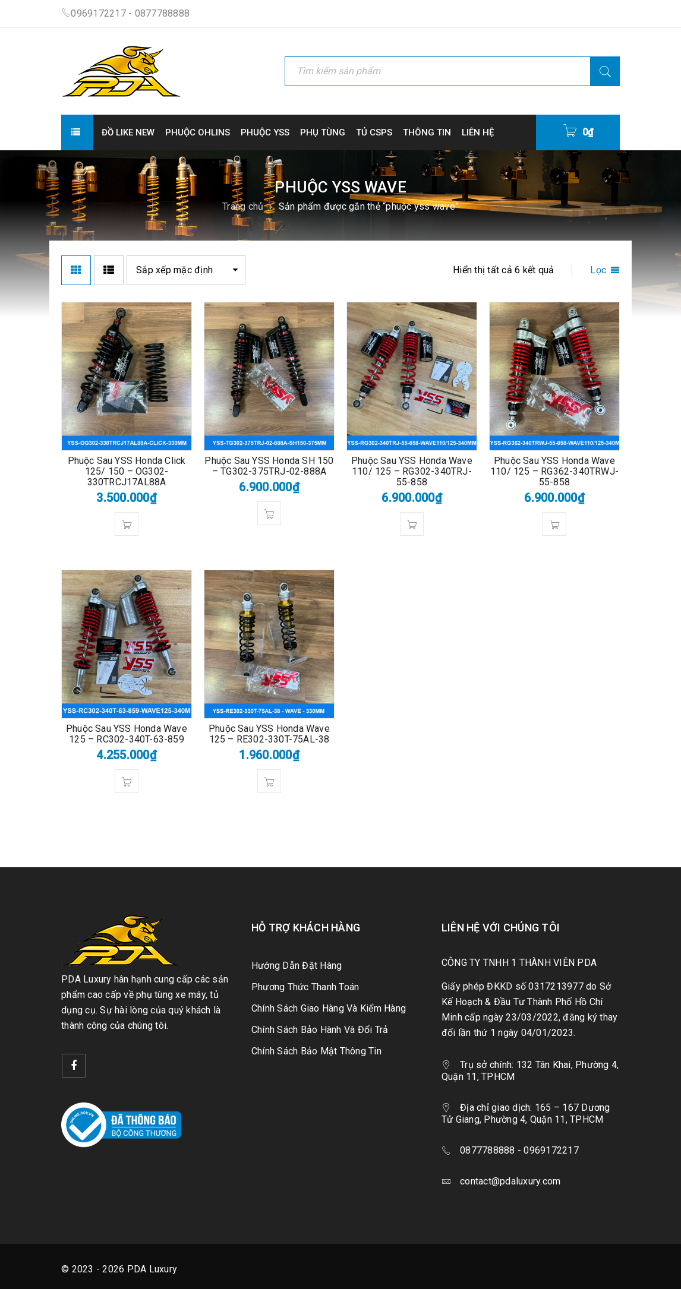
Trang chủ (242, 206)
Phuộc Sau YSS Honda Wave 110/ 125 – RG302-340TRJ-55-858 (411, 471)
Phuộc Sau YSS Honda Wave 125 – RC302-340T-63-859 (126, 734)
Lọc (598, 270)
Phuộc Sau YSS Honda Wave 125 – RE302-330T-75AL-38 (269, 734)
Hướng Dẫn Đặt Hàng (296, 965)
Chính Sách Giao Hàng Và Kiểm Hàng (328, 1008)
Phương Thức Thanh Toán (305, 987)
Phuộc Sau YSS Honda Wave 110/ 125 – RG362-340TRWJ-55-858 (554, 471)
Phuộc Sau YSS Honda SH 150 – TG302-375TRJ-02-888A (268, 466)
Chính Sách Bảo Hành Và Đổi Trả (320, 1029)
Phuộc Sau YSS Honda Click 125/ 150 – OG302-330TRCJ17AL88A (127, 471)
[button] (126, 524)
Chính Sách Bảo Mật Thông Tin (316, 1051)
